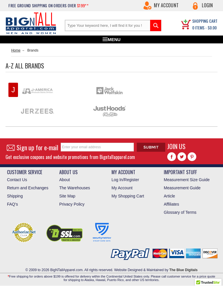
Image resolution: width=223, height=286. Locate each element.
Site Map (67, 196)
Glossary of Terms (180, 212)
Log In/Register (125, 179)
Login (207, 5)
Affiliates (171, 204)
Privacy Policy (71, 204)
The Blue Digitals (183, 270)
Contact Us (17, 179)
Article (169, 196)
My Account (166, 5)
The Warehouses (74, 188)
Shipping (15, 196)
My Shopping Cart (128, 196)
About (64, 179)
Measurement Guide (182, 188)
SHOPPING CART (204, 21)
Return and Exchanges (27, 188)
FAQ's (12, 204)
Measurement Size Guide (187, 179)
